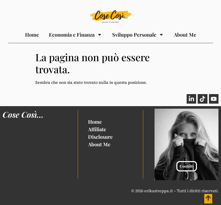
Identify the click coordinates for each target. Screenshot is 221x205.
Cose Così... (23, 114)
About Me (185, 34)
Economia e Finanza (75, 35)
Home (32, 34)
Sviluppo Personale (138, 35)
